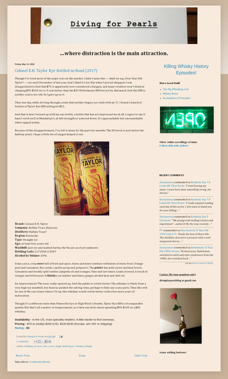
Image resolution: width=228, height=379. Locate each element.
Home (82, 355)
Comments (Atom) (39, 362)
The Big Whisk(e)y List (175, 89)
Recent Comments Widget (202, 263)
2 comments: (22, 341)
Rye (45, 346)
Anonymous (166, 182)
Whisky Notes (170, 93)
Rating (19, 327)
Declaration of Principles (177, 98)
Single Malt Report (65, 346)
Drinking (28, 346)
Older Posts (141, 355)
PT (161, 230)
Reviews (38, 346)
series (51, 346)
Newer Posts (23, 355)
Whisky (88, 346)
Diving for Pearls (35, 336)
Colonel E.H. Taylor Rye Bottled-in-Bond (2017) (56, 71)
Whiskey (80, 346)
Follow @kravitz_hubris (173, 145)
